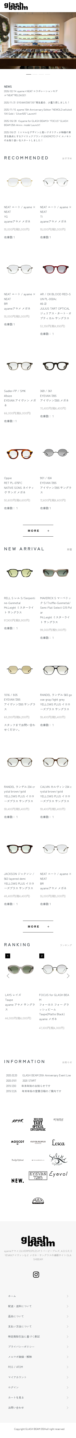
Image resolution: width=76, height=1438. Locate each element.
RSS (10, 1367)
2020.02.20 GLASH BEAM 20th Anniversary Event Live (38, 1075)
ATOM (19, 1367)
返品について (16, 1316)
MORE (34, 530)
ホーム (12, 1296)
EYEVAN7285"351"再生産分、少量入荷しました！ (43, 102)
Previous (8, 975)
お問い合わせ (16, 1407)
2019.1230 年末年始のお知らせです (28, 1086)
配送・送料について (20, 1306)
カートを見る (16, 1397)
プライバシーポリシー (21, 1347)
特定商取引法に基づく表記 (24, 1336)
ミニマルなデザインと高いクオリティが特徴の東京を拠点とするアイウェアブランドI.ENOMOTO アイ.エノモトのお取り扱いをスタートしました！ (37, 136)
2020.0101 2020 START (21, 1080)
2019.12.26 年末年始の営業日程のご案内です (33, 1091)
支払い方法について (20, 1326)
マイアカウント (17, 1377)
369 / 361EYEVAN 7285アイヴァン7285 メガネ (54, 396)
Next (67, 975)
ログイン (13, 1387)
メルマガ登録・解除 (20, 1357)
